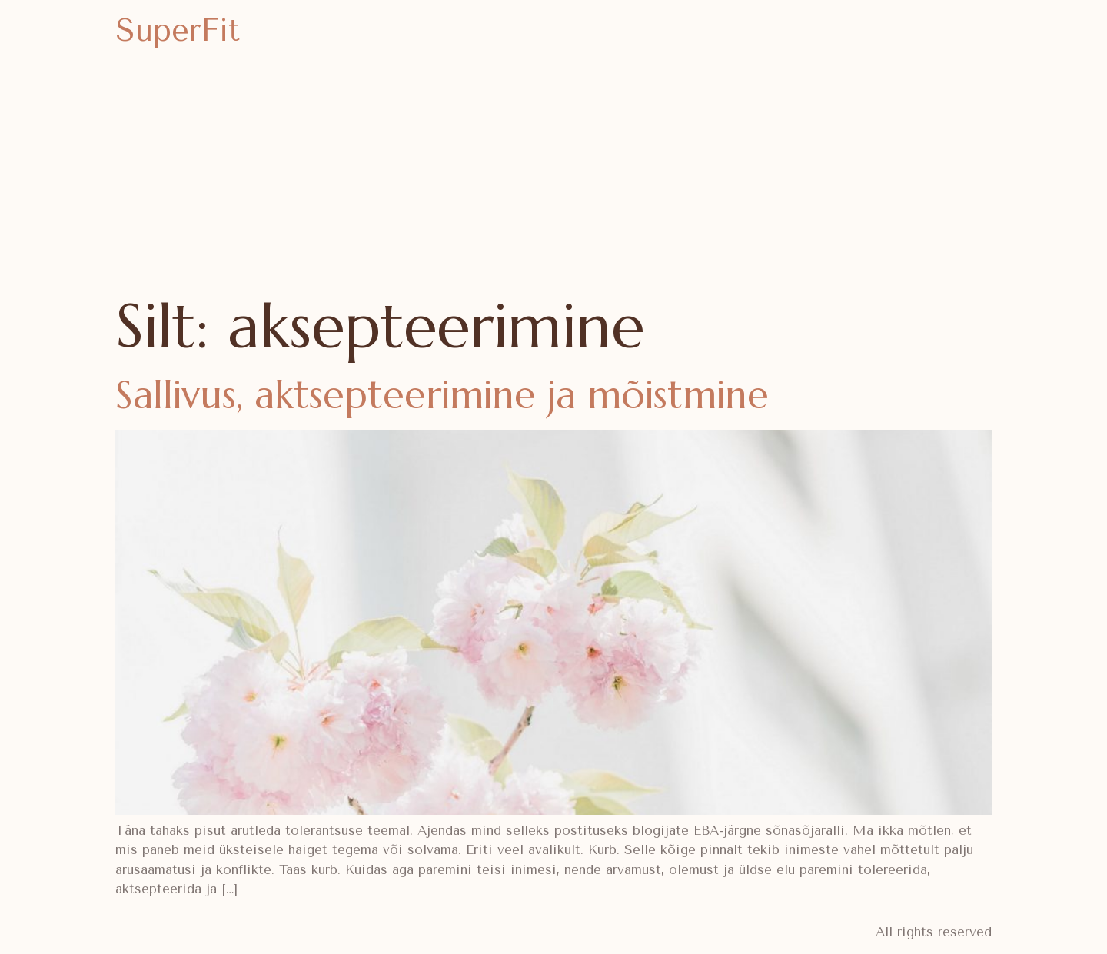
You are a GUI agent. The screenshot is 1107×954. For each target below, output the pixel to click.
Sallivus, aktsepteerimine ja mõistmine (442, 395)
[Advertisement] (553, 176)
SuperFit (177, 30)
